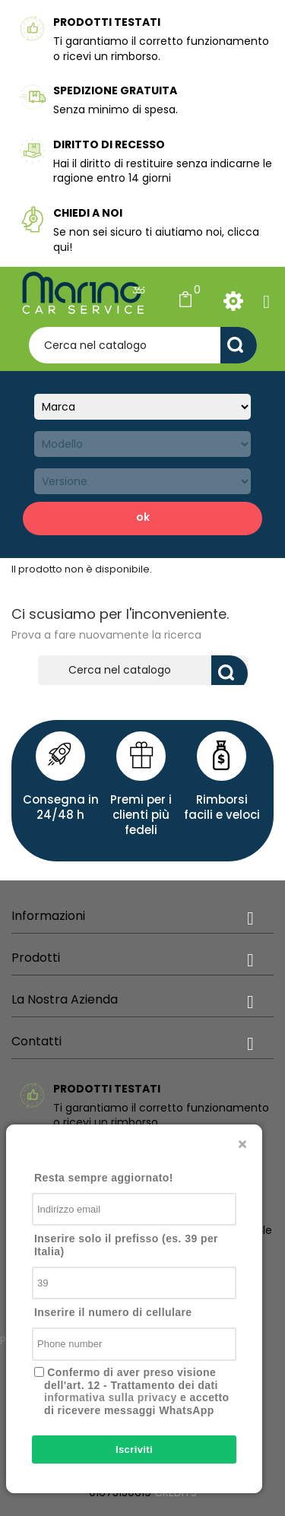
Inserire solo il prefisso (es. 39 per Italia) (126, 1245)
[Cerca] (143, 345)
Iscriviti (134, 1449)
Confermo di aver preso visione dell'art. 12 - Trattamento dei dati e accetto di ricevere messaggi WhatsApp (136, 1391)
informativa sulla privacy (110, 1397)
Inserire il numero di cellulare (113, 1312)
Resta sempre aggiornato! (103, 1178)
